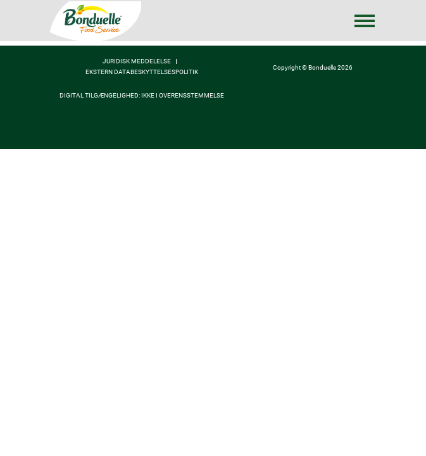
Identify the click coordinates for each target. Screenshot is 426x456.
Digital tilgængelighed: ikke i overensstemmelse (142, 95)
